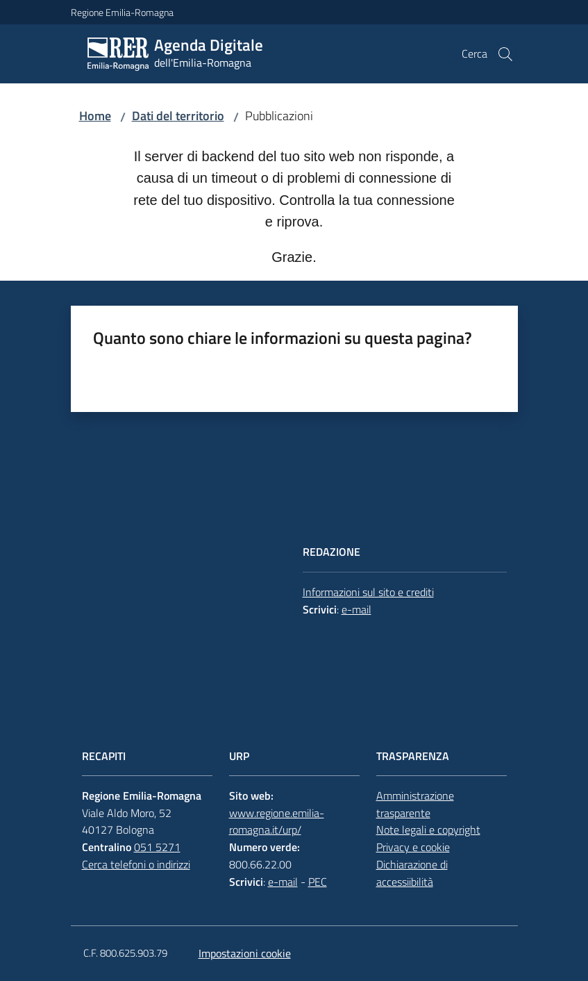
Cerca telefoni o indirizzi (136, 864)
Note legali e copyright (428, 829)
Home (95, 115)
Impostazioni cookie (245, 953)
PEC (317, 881)
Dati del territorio (178, 115)
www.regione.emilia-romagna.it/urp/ (276, 822)
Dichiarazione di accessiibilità (412, 873)
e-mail (356, 609)
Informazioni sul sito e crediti (368, 592)
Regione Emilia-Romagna (122, 12)
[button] (505, 54)
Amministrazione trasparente (415, 804)
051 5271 (157, 847)
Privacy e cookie (413, 847)
